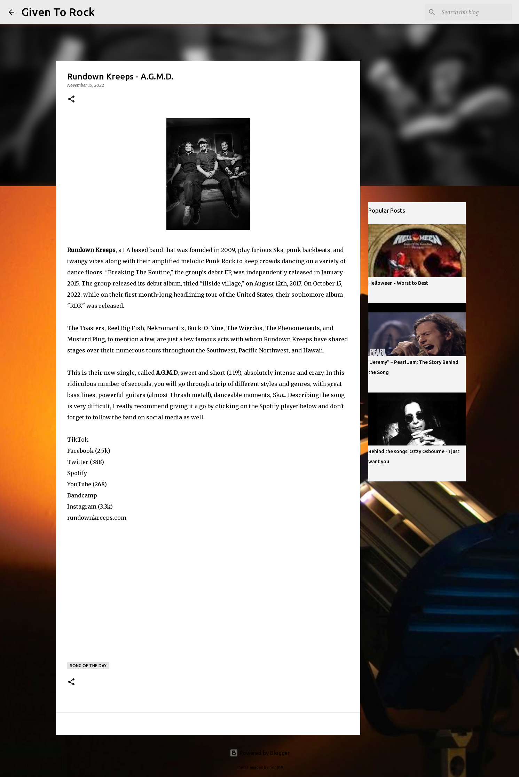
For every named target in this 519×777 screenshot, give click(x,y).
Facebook (80, 450)
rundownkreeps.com (96, 517)
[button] (71, 99)
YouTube (79, 484)
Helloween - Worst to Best (398, 283)
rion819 (276, 767)
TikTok (77, 439)
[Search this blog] (475, 12)
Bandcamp (82, 495)
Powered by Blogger (260, 753)
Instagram (81, 506)
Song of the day (88, 665)
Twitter (77, 461)
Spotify (77, 473)
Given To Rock (58, 12)
